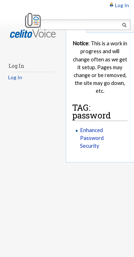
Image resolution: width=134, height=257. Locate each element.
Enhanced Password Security (92, 138)
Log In (122, 5)
